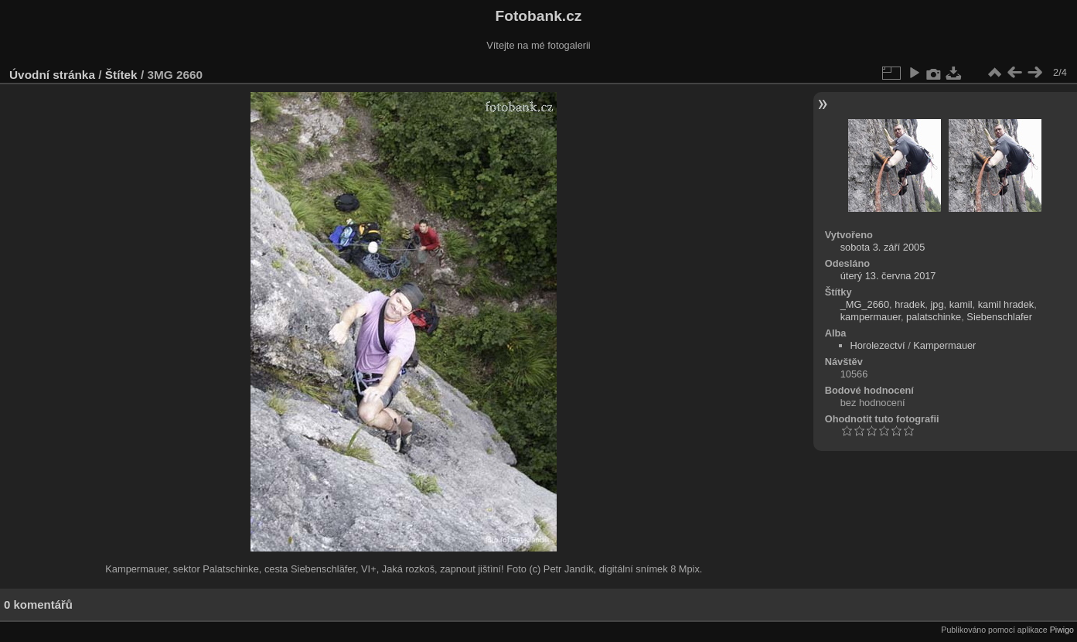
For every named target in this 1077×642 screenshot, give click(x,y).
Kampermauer (944, 345)
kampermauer (870, 317)
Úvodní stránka (52, 74)
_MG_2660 (864, 304)
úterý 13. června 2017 (888, 276)
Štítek (121, 74)
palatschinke (933, 317)
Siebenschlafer (999, 317)
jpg (936, 304)
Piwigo (1062, 629)
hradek (910, 304)
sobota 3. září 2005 (882, 247)
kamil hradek (1006, 304)
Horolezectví (877, 345)
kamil (961, 304)
